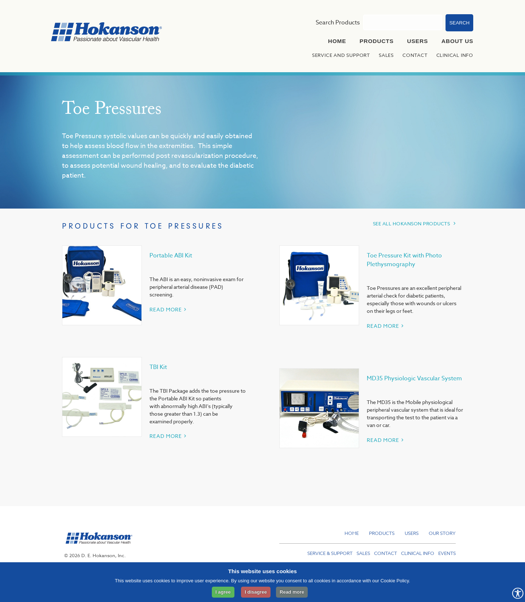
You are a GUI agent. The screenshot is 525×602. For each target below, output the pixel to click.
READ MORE (165, 309)
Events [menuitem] (447, 553)
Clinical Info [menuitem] (454, 55)
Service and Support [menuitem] (341, 55)
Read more (292, 592)
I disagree (256, 592)
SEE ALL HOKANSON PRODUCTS (411, 223)
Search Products (338, 22)
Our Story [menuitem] (442, 533)
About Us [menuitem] (457, 41)
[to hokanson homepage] (106, 33)
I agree (223, 592)
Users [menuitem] (417, 41)
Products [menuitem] (376, 41)
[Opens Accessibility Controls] (517, 593)
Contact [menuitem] (415, 55)
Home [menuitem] (337, 41)
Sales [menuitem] (386, 55)
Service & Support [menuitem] (330, 553)
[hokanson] (97, 547)
